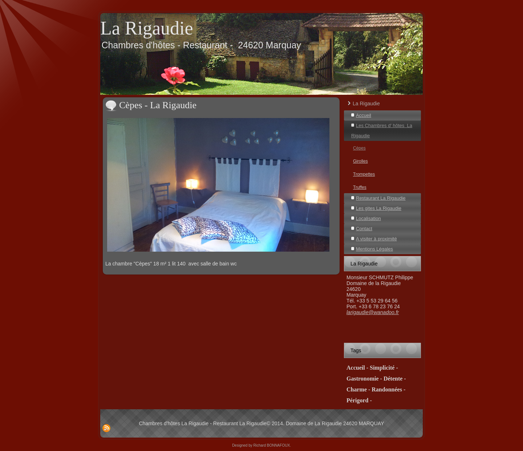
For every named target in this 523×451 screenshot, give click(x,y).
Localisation (368, 218)
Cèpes (359, 148)
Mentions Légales (374, 249)
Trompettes (364, 174)
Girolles (360, 161)
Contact (364, 228)
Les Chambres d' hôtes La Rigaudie (381, 130)
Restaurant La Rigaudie (381, 198)
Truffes (359, 187)
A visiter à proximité (376, 238)
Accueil (363, 115)
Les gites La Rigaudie (378, 208)
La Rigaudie (146, 28)
